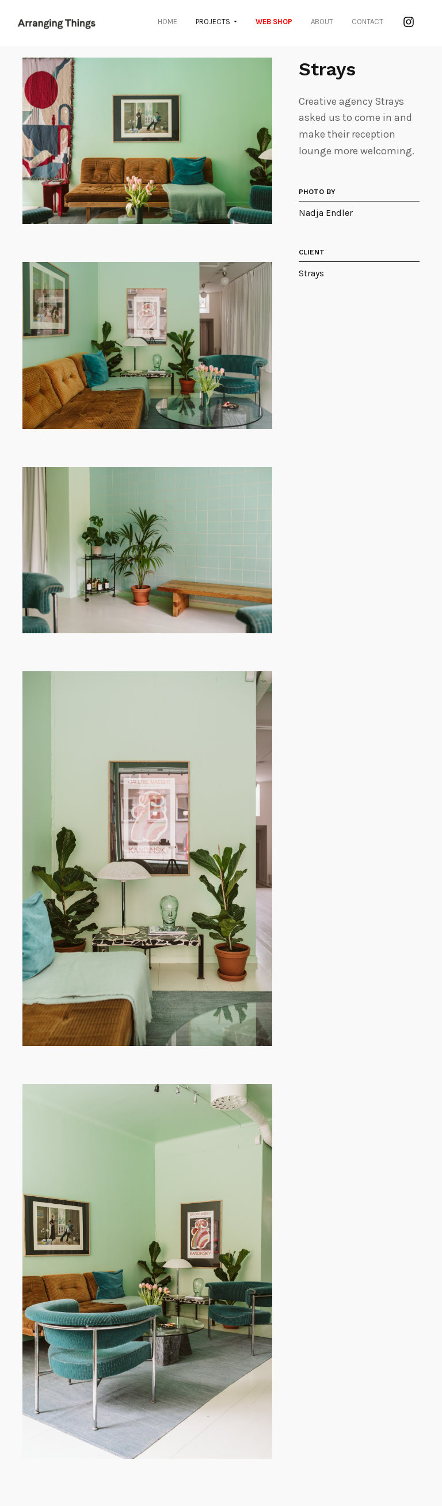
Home (167, 21)
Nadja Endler (326, 212)
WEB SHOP (274, 21)
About (322, 21)
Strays (311, 273)
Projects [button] (214, 21)
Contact (367, 21)
